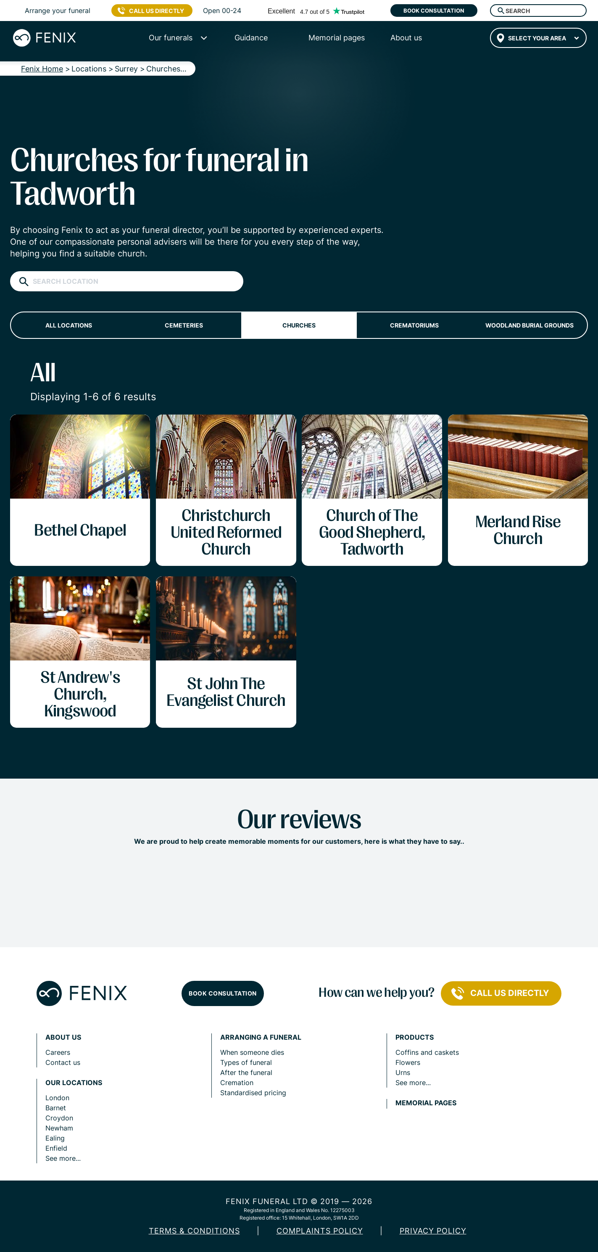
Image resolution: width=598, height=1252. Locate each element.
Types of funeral (246, 1062)
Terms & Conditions (194, 1230)
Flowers (407, 1062)
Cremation (236, 1082)
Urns (402, 1072)
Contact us (62, 1062)
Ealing (55, 1138)
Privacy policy (433, 1230)
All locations (68, 325)
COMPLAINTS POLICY (320, 1230)
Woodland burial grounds (529, 325)
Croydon (59, 1118)
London (57, 1098)
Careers (57, 1052)
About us (63, 1037)
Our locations (73, 1083)
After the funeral (246, 1072)
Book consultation (433, 10)
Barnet (55, 1108)
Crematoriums (414, 325)
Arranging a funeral (260, 1037)
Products (414, 1037)
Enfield (56, 1148)
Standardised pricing (253, 1092)
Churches (299, 325)
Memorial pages (425, 1103)
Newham (59, 1128)
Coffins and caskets (427, 1052)
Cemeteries (184, 325)
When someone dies (252, 1052)
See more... (63, 1158)
